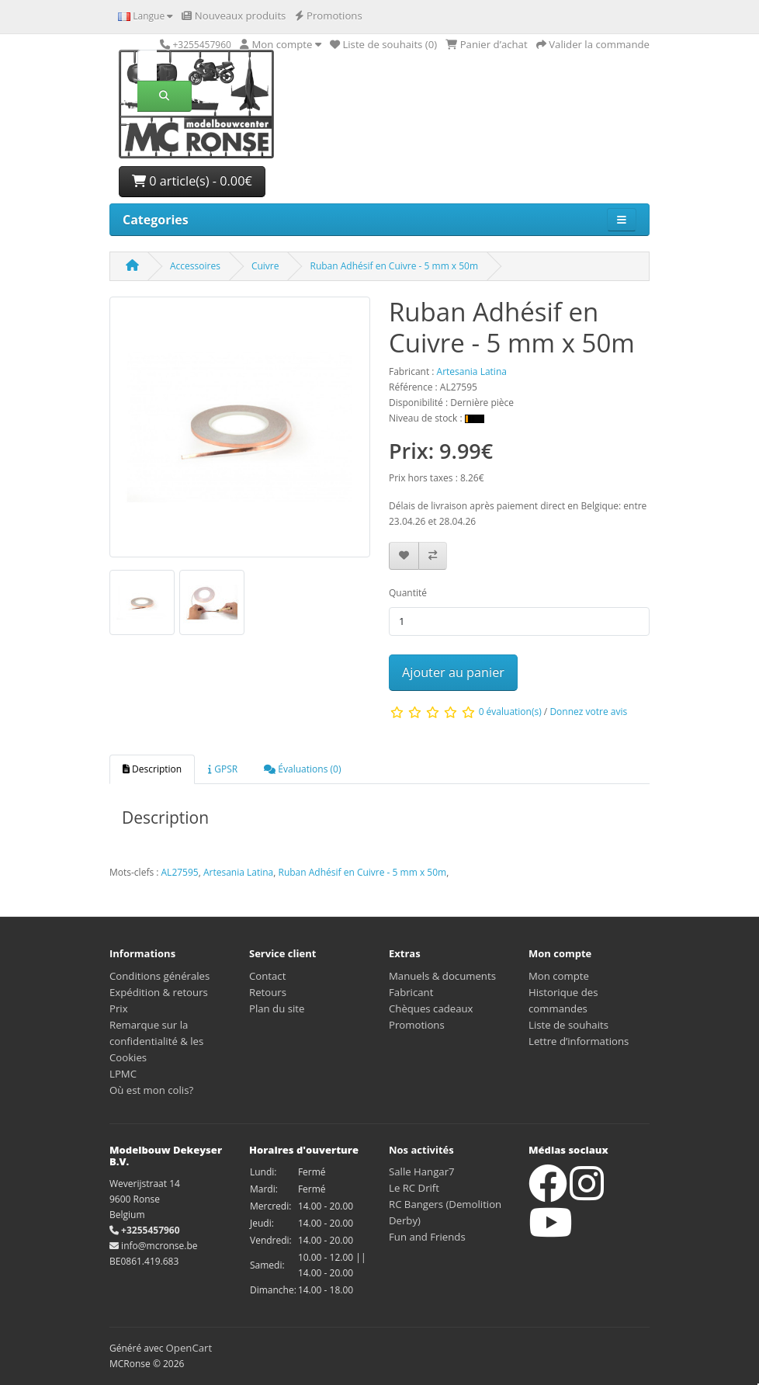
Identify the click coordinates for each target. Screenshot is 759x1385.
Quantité (408, 592)
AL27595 (180, 872)
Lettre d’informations (579, 1041)
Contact (267, 976)
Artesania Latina (238, 872)
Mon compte (559, 976)
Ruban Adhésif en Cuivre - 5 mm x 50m (394, 265)
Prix (118, 1008)
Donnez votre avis (588, 711)
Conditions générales (159, 976)
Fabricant (411, 992)
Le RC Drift (414, 1188)
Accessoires (195, 265)
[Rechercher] (147, 65)
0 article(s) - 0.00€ (192, 180)
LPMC (123, 1074)
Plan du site (276, 1008)
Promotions (417, 1025)
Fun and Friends (427, 1237)
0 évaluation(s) (510, 711)
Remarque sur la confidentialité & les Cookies (156, 1041)
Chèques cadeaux (431, 1008)
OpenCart (189, 1348)
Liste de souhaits (568, 1025)
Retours (267, 992)
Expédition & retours (158, 992)
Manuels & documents (442, 976)
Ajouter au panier (453, 672)
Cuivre (265, 265)
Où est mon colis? (151, 1090)
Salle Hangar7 (422, 1171)
